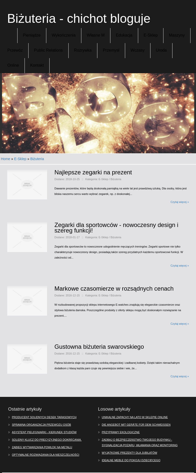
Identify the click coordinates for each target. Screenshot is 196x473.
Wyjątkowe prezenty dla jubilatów (129, 452)
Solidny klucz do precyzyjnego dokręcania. (47, 439)
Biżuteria (37, 159)
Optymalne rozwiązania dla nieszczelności (45, 454)
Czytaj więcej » (179, 201)
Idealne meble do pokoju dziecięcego (131, 460)
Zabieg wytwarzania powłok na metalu (42, 447)
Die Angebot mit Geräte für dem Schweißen (136, 424)
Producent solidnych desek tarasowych (44, 417)
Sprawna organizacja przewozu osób (41, 424)
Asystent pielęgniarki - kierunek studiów (44, 432)
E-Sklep (20, 159)
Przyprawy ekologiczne (121, 432)
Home (5, 159)
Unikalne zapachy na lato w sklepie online (135, 417)
